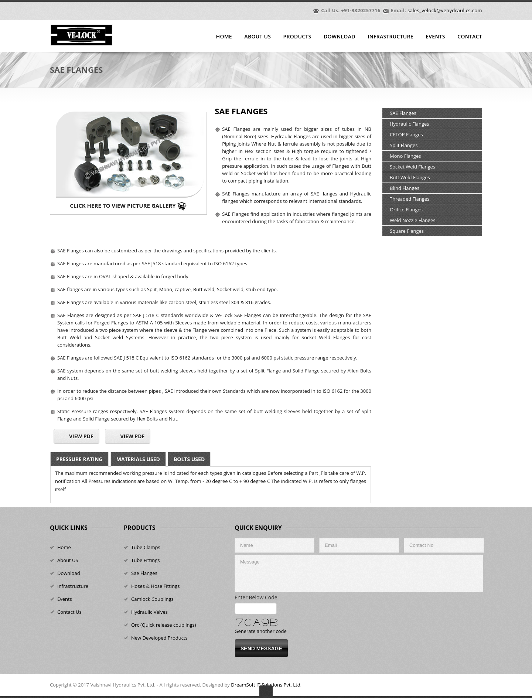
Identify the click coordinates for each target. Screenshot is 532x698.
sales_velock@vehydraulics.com (444, 10)
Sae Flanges (144, 573)
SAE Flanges (403, 113)
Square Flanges (407, 231)
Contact (469, 37)
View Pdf (81, 436)
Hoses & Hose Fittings (155, 586)
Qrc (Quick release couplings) (163, 625)
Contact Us (69, 612)
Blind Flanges (404, 188)
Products (297, 37)
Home (224, 37)
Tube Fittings (145, 560)
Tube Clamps (145, 547)
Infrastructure (390, 37)
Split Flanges (403, 145)
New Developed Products (159, 637)
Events (435, 37)
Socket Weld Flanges (412, 166)
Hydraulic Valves (149, 612)
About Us (257, 37)
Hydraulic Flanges (409, 123)
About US (67, 560)
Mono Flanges (405, 156)
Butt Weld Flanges (410, 177)
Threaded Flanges (409, 198)
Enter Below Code (258, 597)
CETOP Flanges (406, 134)
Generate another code (261, 631)
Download (339, 37)
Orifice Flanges (406, 209)
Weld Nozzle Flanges (412, 220)
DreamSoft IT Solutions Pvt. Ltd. (266, 684)
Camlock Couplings (152, 599)
